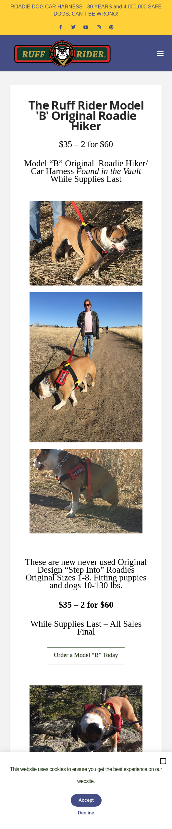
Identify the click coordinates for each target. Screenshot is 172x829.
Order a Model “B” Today (86, 654)
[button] (160, 53)
